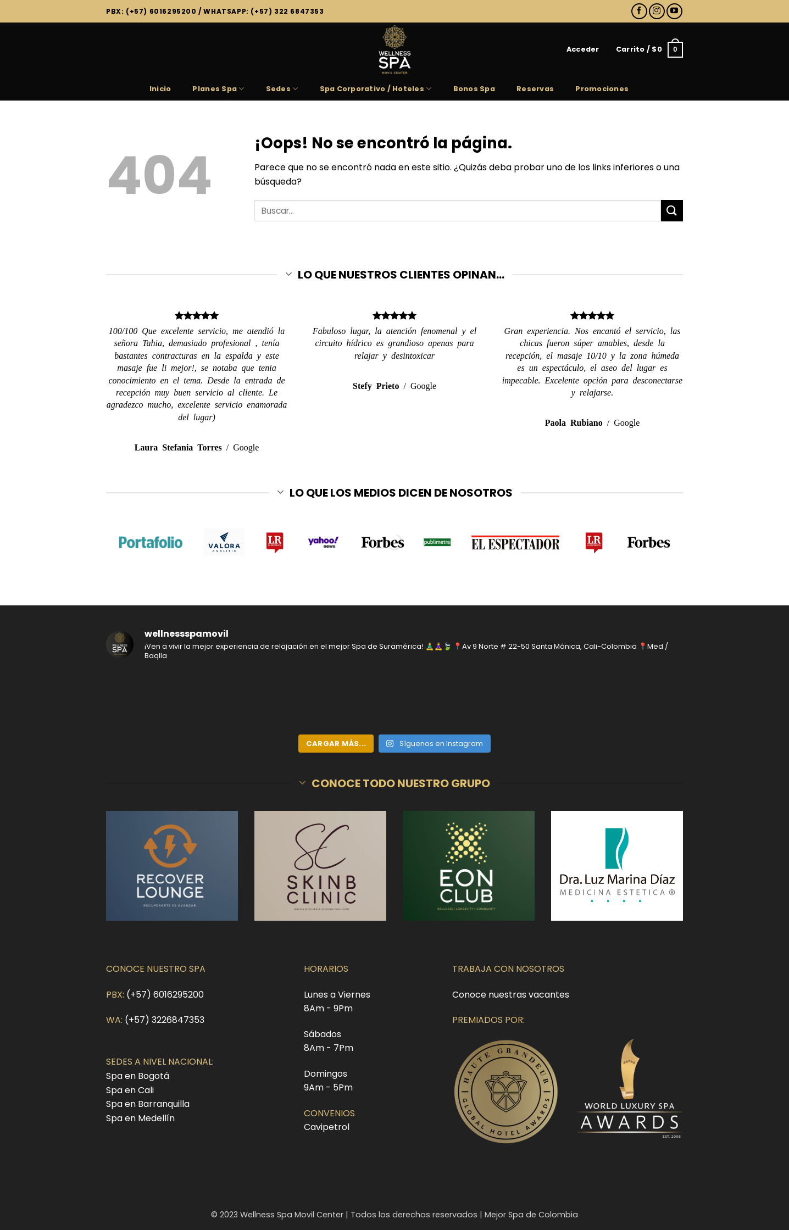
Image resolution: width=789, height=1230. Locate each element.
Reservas (535, 88)
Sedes (282, 89)
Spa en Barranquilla (148, 1104)
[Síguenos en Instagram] (657, 11)
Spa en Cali (130, 1090)
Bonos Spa (474, 88)
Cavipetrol (326, 1127)
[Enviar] (672, 210)
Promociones (602, 88)
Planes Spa (218, 89)
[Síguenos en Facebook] (639, 11)
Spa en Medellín (140, 1118)
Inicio (160, 88)
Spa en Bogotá (137, 1076)
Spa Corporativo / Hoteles (376, 89)
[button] (582, 49)
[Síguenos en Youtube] (674, 11)
